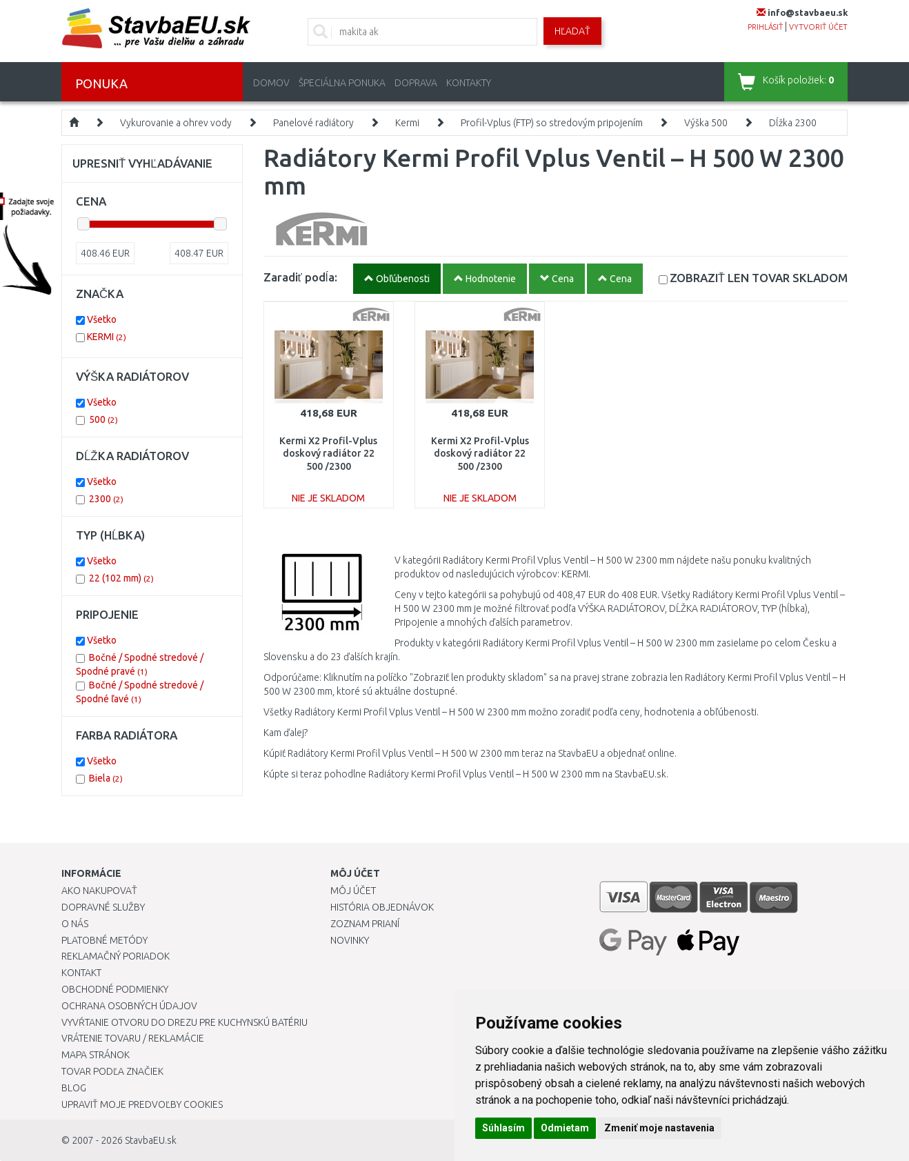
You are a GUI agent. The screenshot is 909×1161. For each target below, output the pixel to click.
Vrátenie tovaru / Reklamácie (132, 1038)
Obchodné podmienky (114, 989)
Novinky (349, 940)
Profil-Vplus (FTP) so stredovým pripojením (552, 122)
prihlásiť (765, 27)
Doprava (415, 82)
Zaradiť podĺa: (300, 277)
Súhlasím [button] (503, 1127)
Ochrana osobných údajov (129, 1005)
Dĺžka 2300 (793, 122)
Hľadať (572, 31)
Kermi (407, 122)
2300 (106, 498)
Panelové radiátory (313, 122)
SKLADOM (759, 277)
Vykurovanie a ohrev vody (176, 122)
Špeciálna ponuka (342, 82)
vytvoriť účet (818, 27)
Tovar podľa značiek (112, 1071)
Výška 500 (706, 122)
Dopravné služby (103, 907)
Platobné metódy (104, 940)
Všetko (102, 319)
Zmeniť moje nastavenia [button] (659, 1127)
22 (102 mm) (121, 578)
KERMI (106, 336)
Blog (73, 1087)
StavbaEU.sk (151, 1140)
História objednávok (382, 907)
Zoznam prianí (364, 923)
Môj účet (353, 890)
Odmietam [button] (565, 1127)
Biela (106, 778)
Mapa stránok (95, 1054)
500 (103, 419)
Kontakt (81, 972)
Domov (271, 82)
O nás (74, 923)
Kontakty (468, 82)
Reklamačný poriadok (115, 956)
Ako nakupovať (99, 890)
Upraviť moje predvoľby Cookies (142, 1104)
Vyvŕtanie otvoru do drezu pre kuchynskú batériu (184, 1022)
